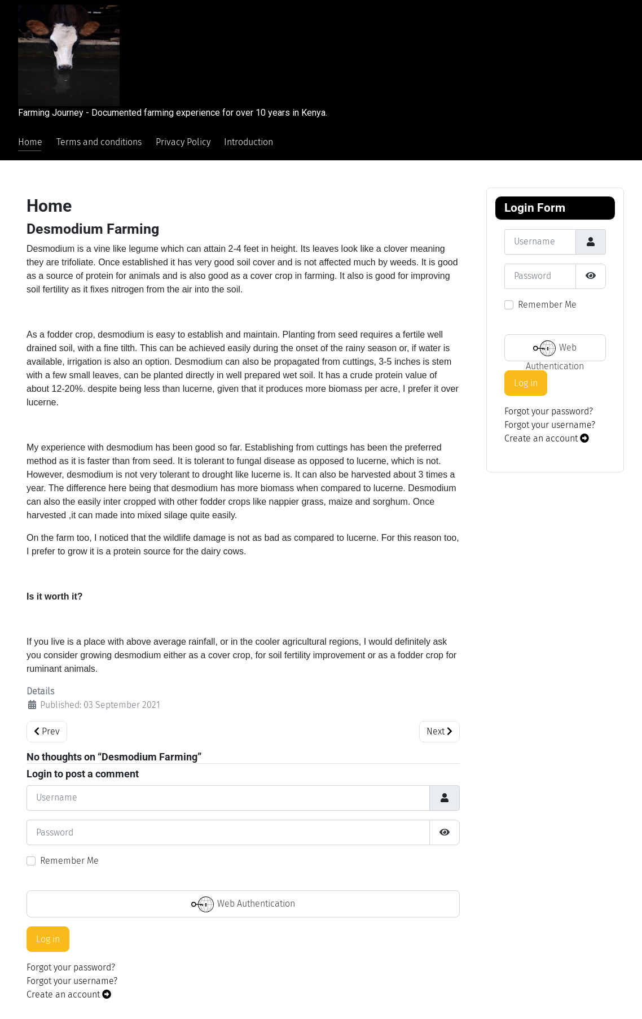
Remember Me (69, 860)
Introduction (248, 142)
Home (30, 142)
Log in (48, 939)
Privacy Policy (183, 142)
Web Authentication (243, 904)
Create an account (69, 994)
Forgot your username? (72, 981)
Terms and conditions (99, 142)
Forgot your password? (71, 967)
